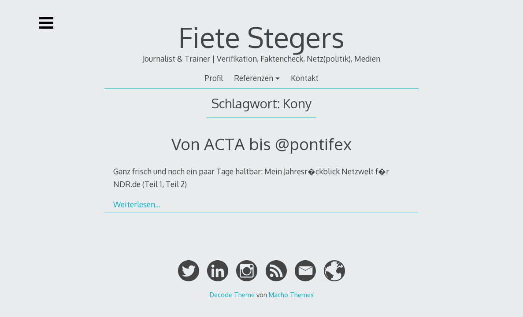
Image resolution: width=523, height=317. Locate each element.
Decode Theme (232, 295)
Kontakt (305, 78)
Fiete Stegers (261, 37)
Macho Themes (291, 295)
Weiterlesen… (136, 204)
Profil (213, 78)
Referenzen (253, 78)
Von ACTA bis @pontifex (261, 143)
